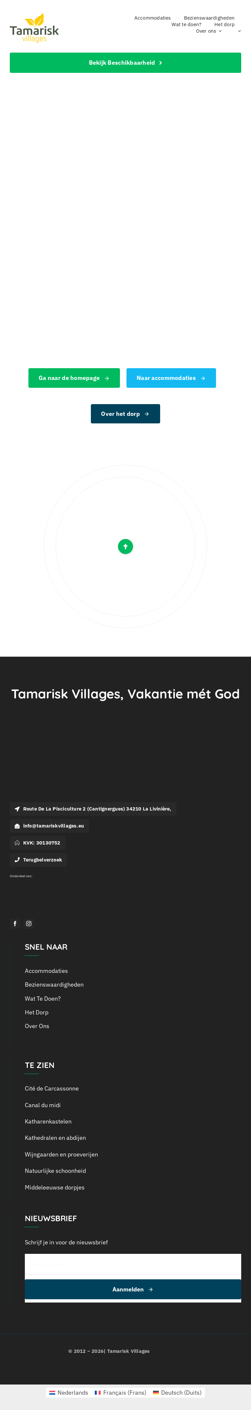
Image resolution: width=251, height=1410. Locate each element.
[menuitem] (238, 31)
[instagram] (29, 923)
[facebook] (15, 923)
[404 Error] (125, 126)
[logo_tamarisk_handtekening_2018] (34, 15)
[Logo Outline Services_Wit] (23, 880)
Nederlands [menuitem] (73, 1392)
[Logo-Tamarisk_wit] (49, 743)
